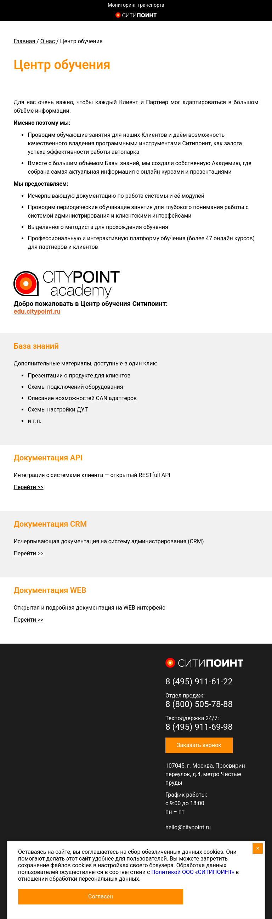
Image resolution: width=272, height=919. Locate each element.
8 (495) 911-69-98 (199, 727)
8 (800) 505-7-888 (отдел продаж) (254, 16)
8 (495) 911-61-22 (199, 682)
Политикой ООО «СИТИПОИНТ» (192, 872)
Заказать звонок (199, 745)
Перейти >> (28, 487)
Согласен (100, 896)
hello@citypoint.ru (188, 827)
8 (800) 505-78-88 (199, 704)
